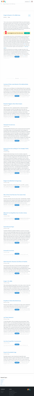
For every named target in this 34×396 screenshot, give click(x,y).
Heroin (1, 377)
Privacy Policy (11, 389)
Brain (1, 378)
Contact (2, 386)
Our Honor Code (12, 388)
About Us (2, 385)
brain (20, 38)
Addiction (2, 375)
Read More (17, 90)
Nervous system (3, 379)
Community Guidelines (13, 386)
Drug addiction (2, 374)
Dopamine (2, 376)
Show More (17, 51)
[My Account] (32, 1)
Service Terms (11, 390)
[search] (30, 2)
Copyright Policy (11, 385)
